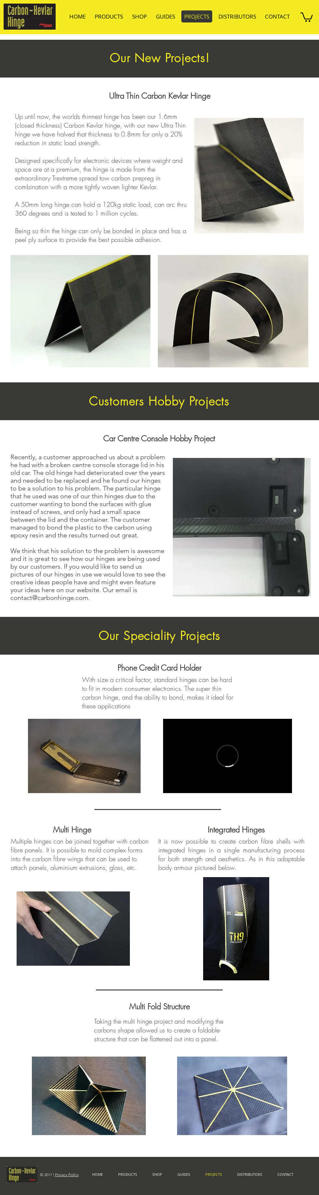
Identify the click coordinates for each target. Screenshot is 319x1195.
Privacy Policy (67, 1174)
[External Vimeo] (227, 756)
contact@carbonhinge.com (49, 598)
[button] (306, 16)
